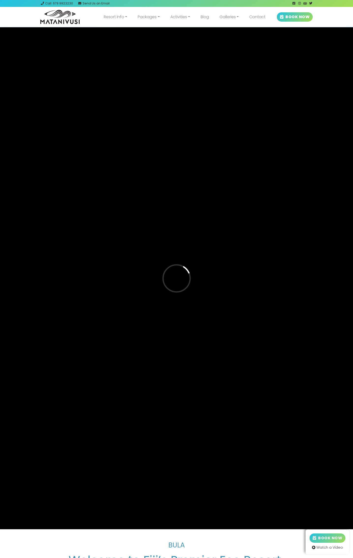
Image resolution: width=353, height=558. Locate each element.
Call (56, 3)
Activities (178, 17)
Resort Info (114, 17)
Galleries (228, 17)
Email (94, 3)
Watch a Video (327, 547)
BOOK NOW (294, 17)
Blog (205, 17)
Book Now (327, 538)
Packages (147, 17)
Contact (257, 17)
